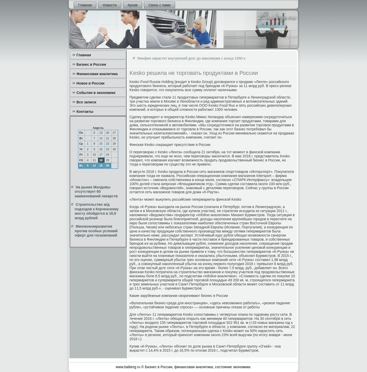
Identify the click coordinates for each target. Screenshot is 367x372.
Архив (133, 5)
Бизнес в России (91, 64)
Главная (85, 5)
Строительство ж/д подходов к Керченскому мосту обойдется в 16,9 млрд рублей (97, 211)
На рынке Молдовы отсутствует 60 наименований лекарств (96, 191)
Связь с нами (160, 5)
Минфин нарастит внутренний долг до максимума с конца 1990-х (191, 58)
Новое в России (90, 83)
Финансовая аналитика (97, 74)
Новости (109, 5)
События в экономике (95, 93)
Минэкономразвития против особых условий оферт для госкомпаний (96, 230)
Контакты (84, 111)
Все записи (86, 102)
